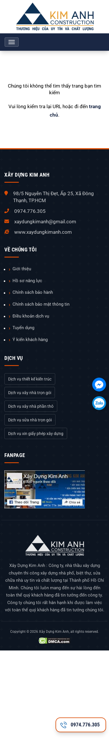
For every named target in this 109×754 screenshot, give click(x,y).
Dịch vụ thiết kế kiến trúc (29, 379)
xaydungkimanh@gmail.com (45, 221)
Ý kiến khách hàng (30, 339)
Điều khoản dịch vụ (30, 316)
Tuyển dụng (23, 327)
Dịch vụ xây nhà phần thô (30, 406)
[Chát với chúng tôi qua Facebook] (99, 385)
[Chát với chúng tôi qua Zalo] (99, 403)
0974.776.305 (30, 211)
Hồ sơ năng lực (27, 280)
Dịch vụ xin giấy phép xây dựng (35, 433)
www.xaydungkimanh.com (43, 232)
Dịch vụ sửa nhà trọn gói (30, 420)
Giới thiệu (21, 268)
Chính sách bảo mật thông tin (40, 304)
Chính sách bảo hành (32, 292)
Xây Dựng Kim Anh (54, 632)
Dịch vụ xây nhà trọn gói (29, 392)
